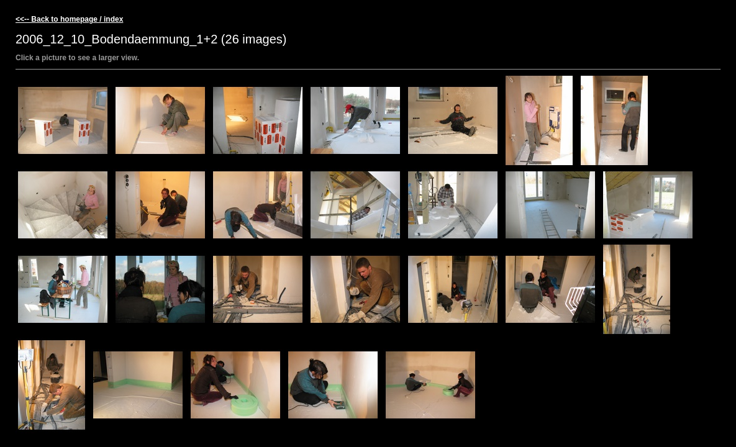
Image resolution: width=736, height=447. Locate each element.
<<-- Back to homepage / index (69, 19)
